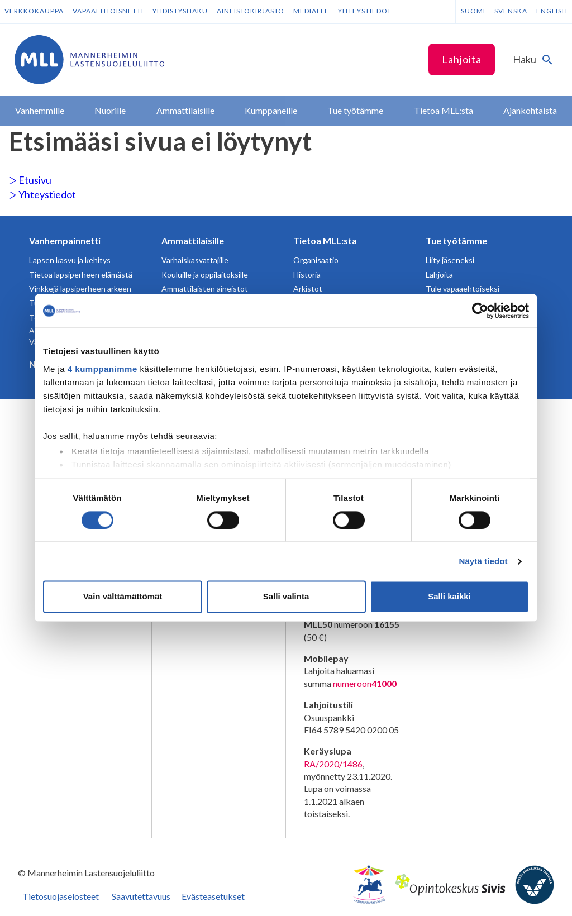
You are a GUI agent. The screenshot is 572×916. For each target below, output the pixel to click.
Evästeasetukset (213, 896)
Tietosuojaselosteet (60, 896)
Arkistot (307, 288)
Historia (307, 274)
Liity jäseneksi (450, 260)
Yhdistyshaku (180, 11)
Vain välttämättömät (123, 597)
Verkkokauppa (34, 11)
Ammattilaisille (192, 240)
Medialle (311, 11)
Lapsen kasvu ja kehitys (70, 260)
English (552, 11)
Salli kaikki (449, 597)
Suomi (473, 11)
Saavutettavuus (141, 896)
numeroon (365, 684)
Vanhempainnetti (65, 240)
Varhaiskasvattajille (194, 260)
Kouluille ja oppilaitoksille (204, 274)
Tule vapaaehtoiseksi (462, 288)
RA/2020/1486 (333, 763)
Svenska (510, 11)
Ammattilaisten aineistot (204, 288)
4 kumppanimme (102, 369)
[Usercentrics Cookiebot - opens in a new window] (480, 310)
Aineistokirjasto (250, 11)
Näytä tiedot (483, 561)
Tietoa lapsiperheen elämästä (80, 274)
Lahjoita (462, 59)
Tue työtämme (456, 240)
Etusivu (30, 180)
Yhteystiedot (365, 11)
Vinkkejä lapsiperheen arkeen (80, 288)
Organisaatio (316, 260)
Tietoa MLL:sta (325, 240)
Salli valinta (286, 597)
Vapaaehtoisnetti (108, 11)
